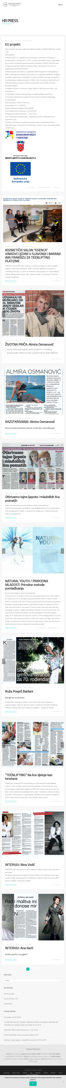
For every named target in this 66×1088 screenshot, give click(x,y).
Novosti (57, 187)
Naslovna (7, 1073)
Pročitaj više (11, 281)
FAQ (31, 1073)
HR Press (32, 187)
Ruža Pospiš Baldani (19, 691)
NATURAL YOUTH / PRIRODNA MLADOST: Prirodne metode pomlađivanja (26, 584)
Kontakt (53, 1073)
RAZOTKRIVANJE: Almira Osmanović (30, 421)
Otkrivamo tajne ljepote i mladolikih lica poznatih (32, 498)
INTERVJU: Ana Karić (19, 947)
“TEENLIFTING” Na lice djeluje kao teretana (28, 776)
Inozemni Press (45, 187)
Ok (33, 1084)
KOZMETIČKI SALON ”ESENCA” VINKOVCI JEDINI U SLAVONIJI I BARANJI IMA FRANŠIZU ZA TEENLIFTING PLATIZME (33, 256)
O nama (45, 1073)
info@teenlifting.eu (34, 1059)
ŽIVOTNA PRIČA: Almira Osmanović (29, 344)
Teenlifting (16, 1073)
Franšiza (38, 1073)
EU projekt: (12, 44)
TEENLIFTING (27, 41)
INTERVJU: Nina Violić (20, 864)
